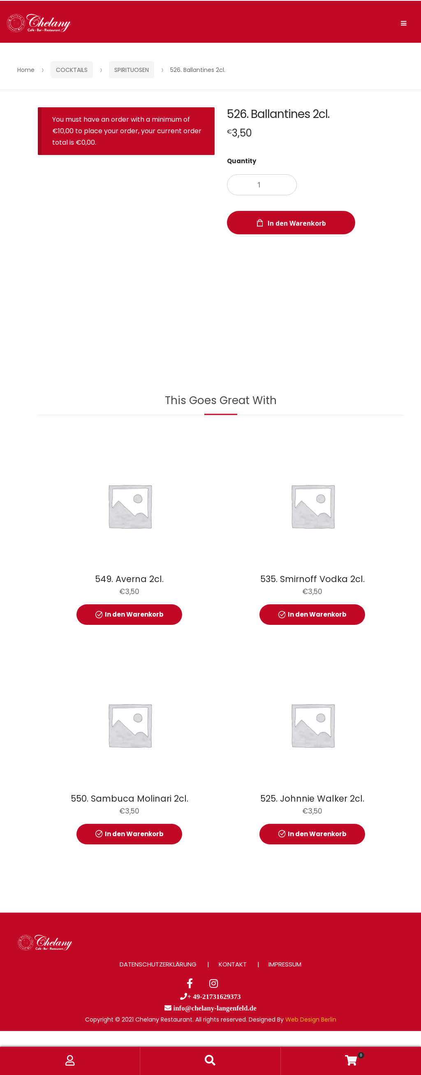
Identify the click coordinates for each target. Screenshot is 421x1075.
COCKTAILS (72, 70)
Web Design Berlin (310, 1019)
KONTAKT (233, 964)
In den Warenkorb (297, 223)
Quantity (241, 161)
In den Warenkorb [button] (134, 614)
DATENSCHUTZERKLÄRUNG (158, 964)
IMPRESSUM (284, 964)
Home (26, 70)
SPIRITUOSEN (131, 70)
